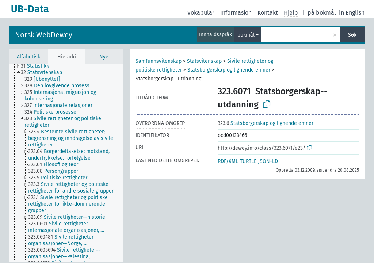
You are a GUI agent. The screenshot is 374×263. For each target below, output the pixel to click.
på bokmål (322, 12)
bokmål (246, 35)
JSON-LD (268, 161)
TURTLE (248, 161)
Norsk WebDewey (43, 34)
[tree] (66, 163)
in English (352, 12)
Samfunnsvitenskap (159, 61)
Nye (103, 57)
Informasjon (236, 12)
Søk (352, 35)
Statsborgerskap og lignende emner (228, 70)
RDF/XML (228, 161)
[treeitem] (38, 66)
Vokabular (200, 12)
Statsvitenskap (204, 61)
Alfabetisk (28, 57)
